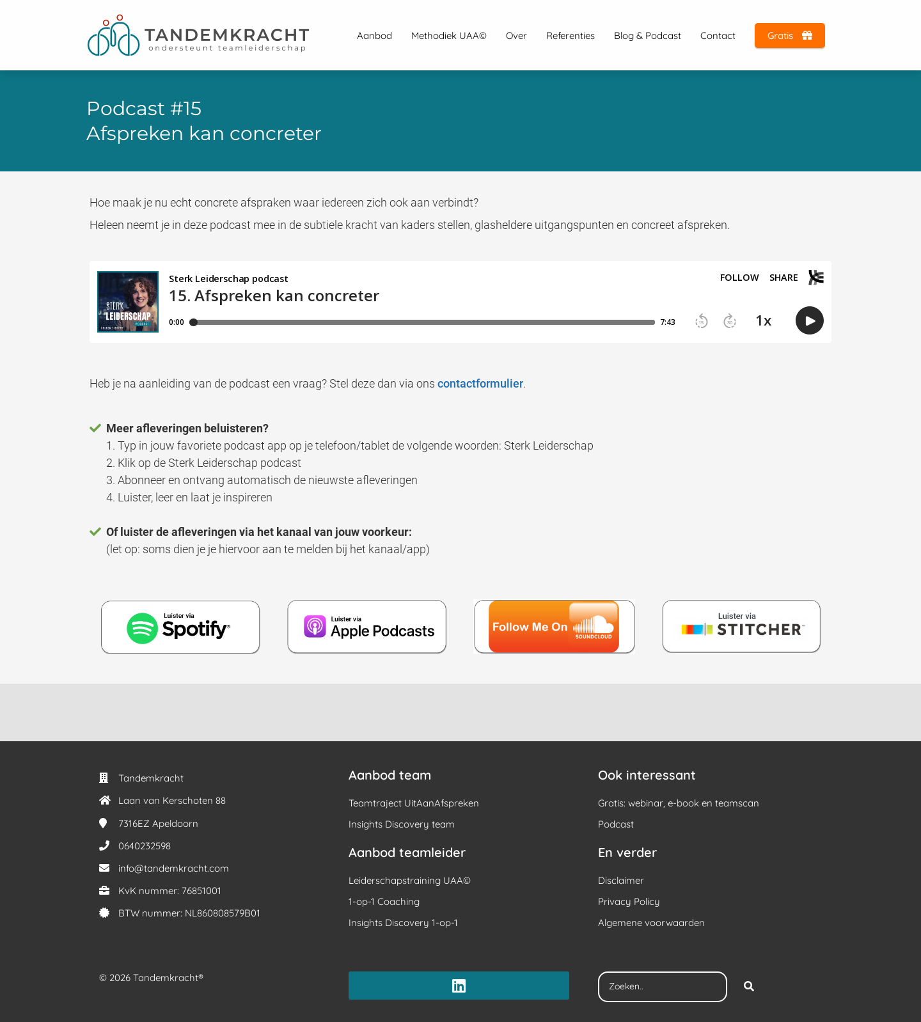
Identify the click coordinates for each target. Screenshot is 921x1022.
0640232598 (144, 846)
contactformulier (480, 383)
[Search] (749, 986)
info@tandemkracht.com (173, 868)
